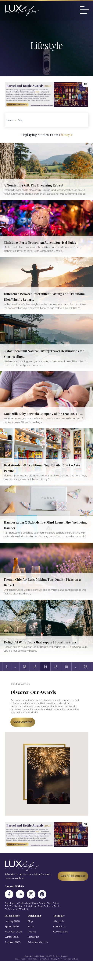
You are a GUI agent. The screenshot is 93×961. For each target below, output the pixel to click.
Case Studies (60, 931)
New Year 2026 (13, 931)
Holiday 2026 (12, 921)
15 (55, 667)
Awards (32, 931)
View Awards (22, 722)
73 (85, 667)
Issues (31, 926)
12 (24, 667)
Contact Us (59, 926)
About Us (58, 921)
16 (66, 667)
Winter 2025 (12, 936)
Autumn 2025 (12, 942)
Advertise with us (71, 959)
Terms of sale (33, 959)
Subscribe (33, 936)
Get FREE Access (72, 876)
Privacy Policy (56, 959)
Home (10, 120)
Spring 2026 (12, 926)
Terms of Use (44, 959)
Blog (30, 921)
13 (35, 667)
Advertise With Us (38, 942)
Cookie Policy (20, 959)
